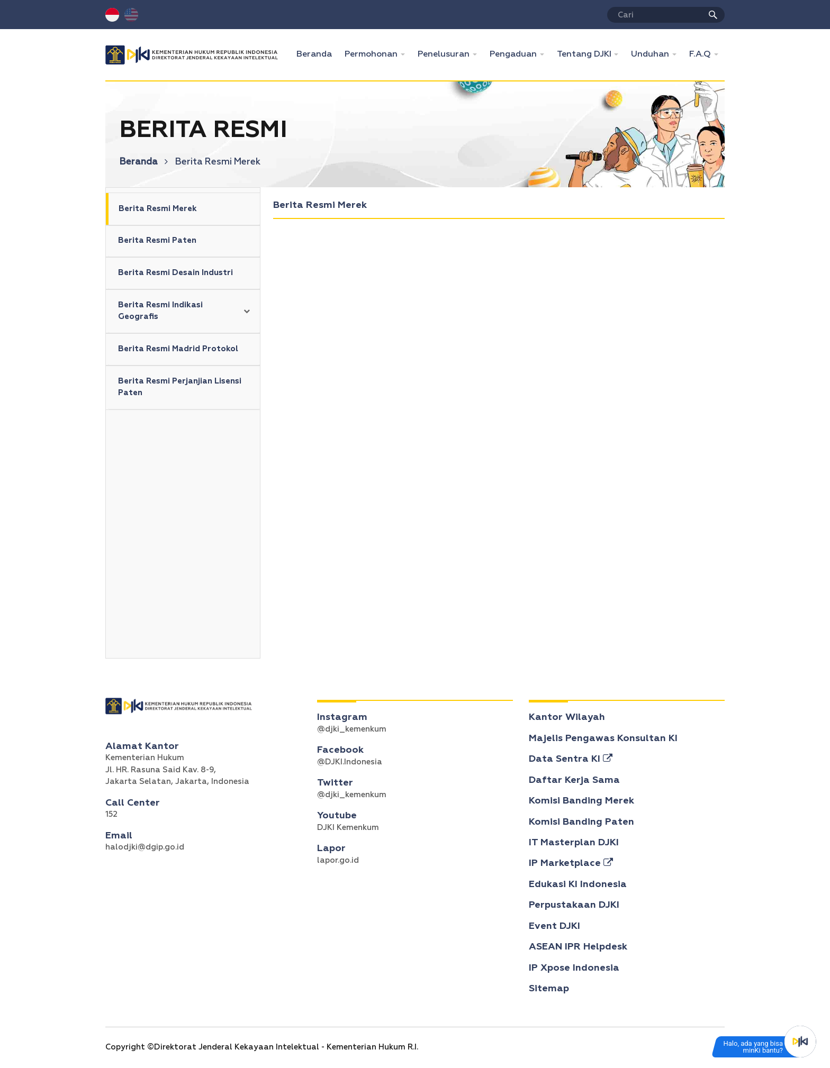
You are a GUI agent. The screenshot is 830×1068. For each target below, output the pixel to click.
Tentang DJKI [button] (585, 54)
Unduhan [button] (651, 54)
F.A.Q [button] (701, 54)
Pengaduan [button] (514, 54)
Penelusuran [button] (445, 54)
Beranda (317, 53)
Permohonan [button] (372, 54)
